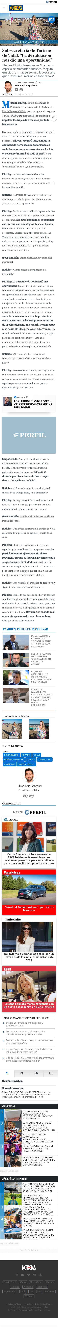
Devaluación (45, 759)
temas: (6, 751)
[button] (53, 117)
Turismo (31, 759)
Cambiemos (9, 764)
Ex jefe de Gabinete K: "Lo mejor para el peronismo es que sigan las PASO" (41, 676)
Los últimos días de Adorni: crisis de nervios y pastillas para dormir (33, 404)
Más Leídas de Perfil (14, 1179)
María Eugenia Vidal (13, 759)
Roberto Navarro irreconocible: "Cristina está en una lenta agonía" (41, 659)
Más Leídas (8, 1106)
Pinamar (26, 755)
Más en (29, 812)
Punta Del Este (11, 755)
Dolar (37, 755)
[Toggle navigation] (4, 8)
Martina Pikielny (26, 764)
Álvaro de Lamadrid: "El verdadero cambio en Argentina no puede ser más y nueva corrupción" (41, 697)
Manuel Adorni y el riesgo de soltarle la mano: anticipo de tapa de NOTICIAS (41, 641)
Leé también (23, 397)
